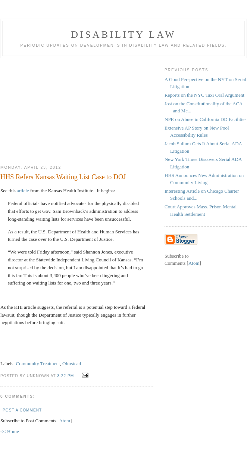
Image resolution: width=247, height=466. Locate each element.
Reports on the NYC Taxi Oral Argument (204, 95)
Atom (64, 420)
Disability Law (123, 34)
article (23, 190)
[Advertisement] (77, 108)
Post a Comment (22, 410)
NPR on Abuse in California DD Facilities (206, 119)
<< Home (9, 431)
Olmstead (71, 363)
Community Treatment (38, 363)
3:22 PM (66, 376)
